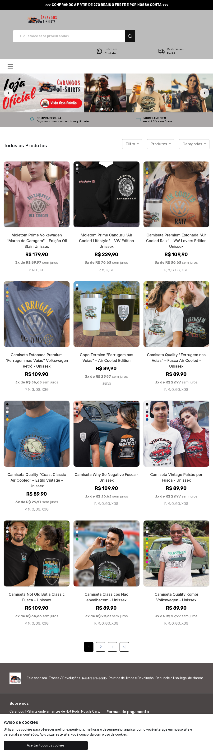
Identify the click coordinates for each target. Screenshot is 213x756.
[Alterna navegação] (10, 50)
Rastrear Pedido (94, 662)
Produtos (159, 127)
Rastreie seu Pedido (171, 34)
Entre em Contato (106, 34)
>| (124, 630)
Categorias (193, 127)
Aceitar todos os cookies (38, 745)
